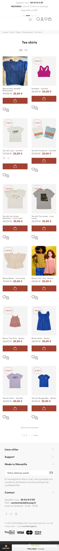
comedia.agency (29, 526)
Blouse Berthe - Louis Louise (14, 278)
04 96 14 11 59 (36, 3)
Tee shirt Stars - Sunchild (13, 398)
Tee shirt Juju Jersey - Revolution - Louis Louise (12, 217)
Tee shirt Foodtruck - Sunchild (44, 151)
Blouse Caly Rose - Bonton (13, 338)
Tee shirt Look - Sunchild (12, 151)
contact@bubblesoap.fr (23, 503)
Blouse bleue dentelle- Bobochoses (12, 90)
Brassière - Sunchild (40, 89)
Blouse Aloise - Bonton (41, 338)
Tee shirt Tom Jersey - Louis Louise (43, 217)
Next (36, 435)
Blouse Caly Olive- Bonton (42, 278)
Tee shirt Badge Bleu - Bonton (44, 398)
